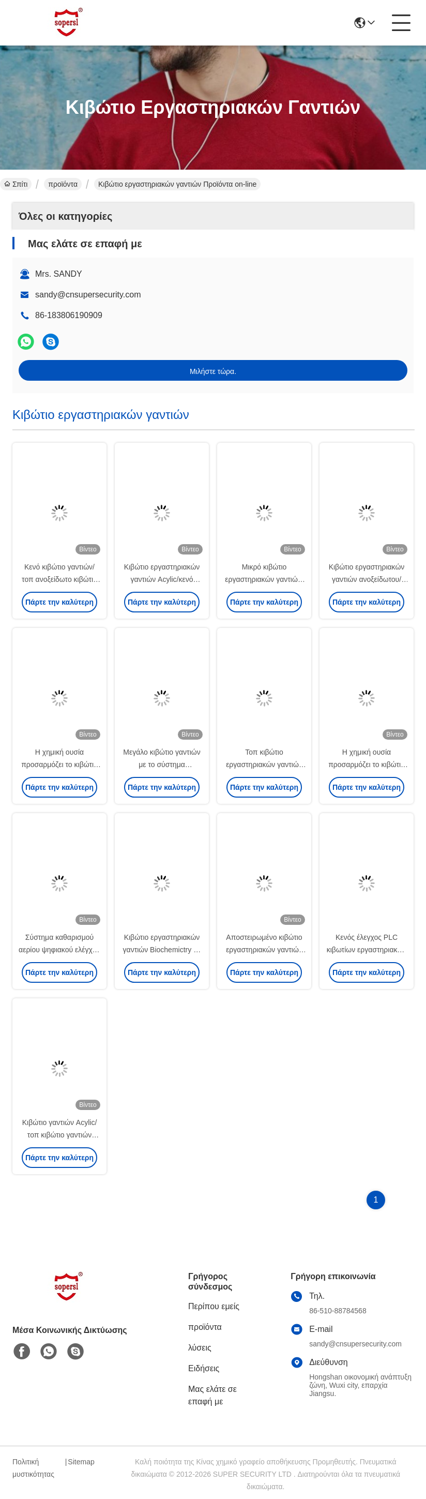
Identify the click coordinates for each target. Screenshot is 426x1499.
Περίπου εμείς (213, 1306)
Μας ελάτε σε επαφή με (212, 1395)
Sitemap (81, 1462)
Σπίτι (15, 184)
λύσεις (199, 1347)
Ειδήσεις (203, 1368)
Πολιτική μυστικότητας (33, 1468)
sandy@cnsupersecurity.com (88, 294)
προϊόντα (63, 184)
